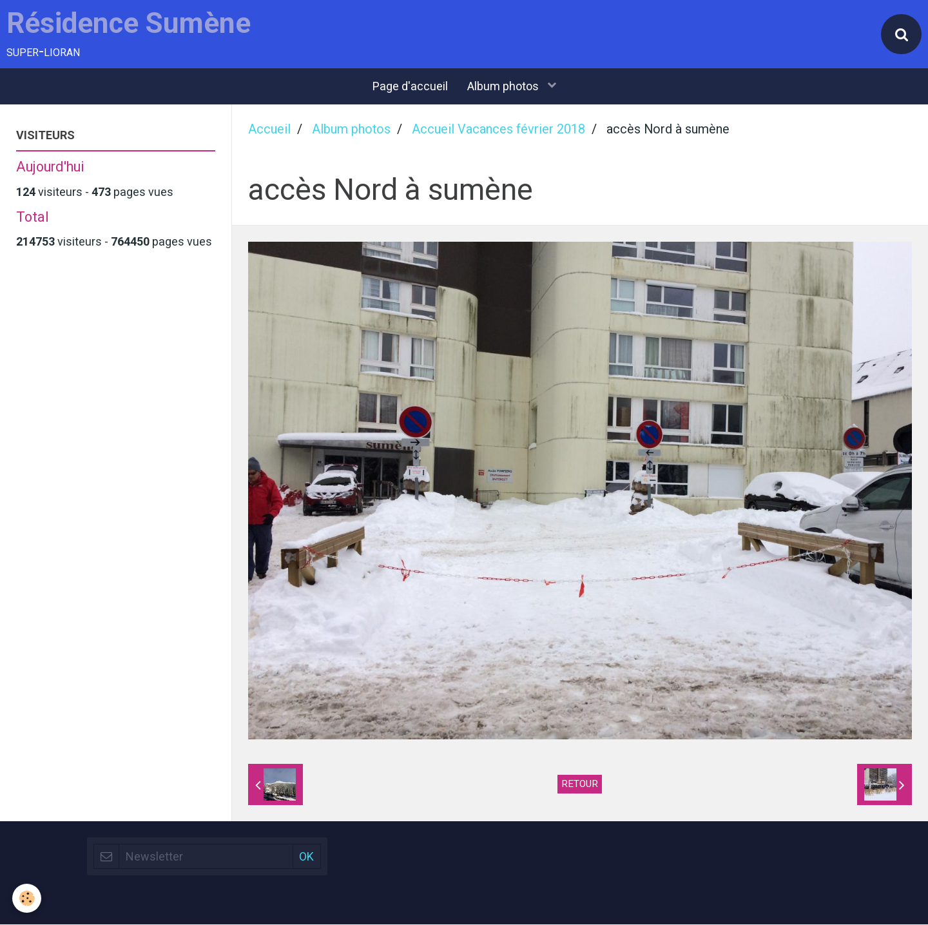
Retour (579, 784)
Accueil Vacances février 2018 (498, 130)
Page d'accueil (410, 87)
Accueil (269, 130)
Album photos (504, 87)
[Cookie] (27, 898)
